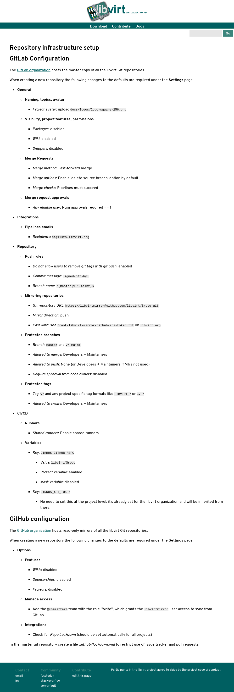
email (19, 676)
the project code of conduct (201, 670)
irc (17, 681)
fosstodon (47, 676)
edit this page (81, 676)
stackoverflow (51, 681)
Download (98, 26)
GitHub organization (34, 530)
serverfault (48, 686)
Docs (139, 26)
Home (117, 12)
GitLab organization (33, 69)
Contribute (121, 26)
